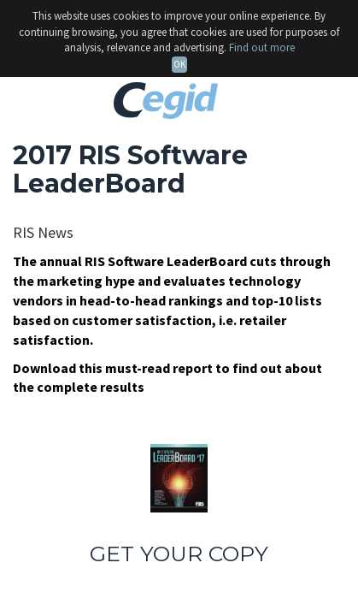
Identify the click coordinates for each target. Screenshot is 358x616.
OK (179, 64)
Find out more (262, 47)
